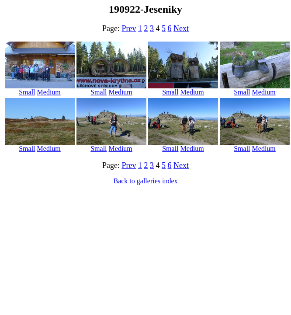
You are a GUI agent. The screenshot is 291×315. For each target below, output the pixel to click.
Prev (129, 28)
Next (181, 28)
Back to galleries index (145, 181)
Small (27, 92)
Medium (49, 92)
